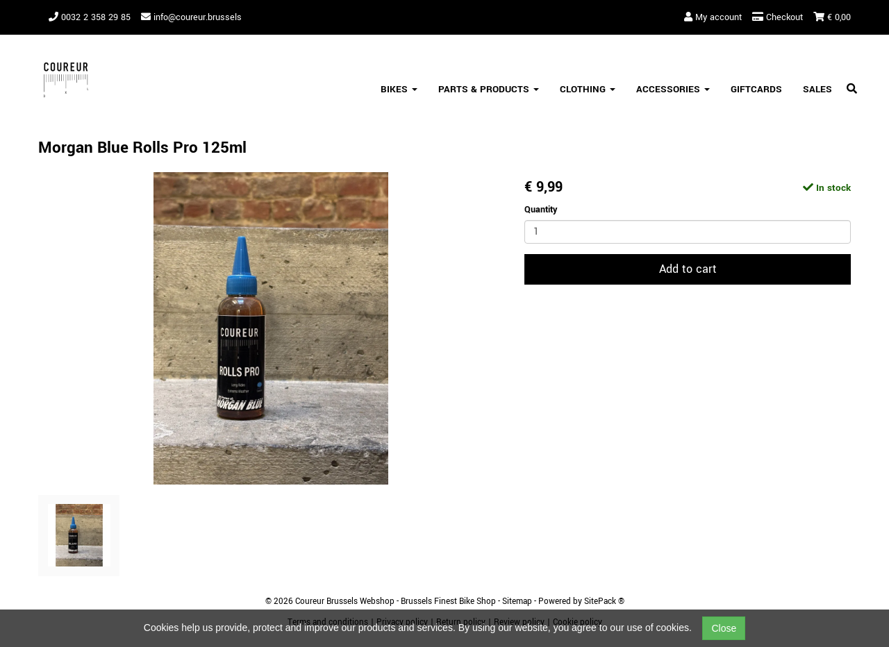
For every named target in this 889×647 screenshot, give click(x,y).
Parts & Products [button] (488, 89)
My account (713, 17)
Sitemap (517, 601)
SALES (817, 89)
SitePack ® (604, 601)
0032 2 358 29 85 (90, 17)
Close (723, 628)
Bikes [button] (399, 89)
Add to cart (688, 269)
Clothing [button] (587, 89)
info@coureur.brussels (191, 17)
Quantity (540, 209)
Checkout (777, 17)
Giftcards (756, 89)
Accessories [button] (673, 89)
